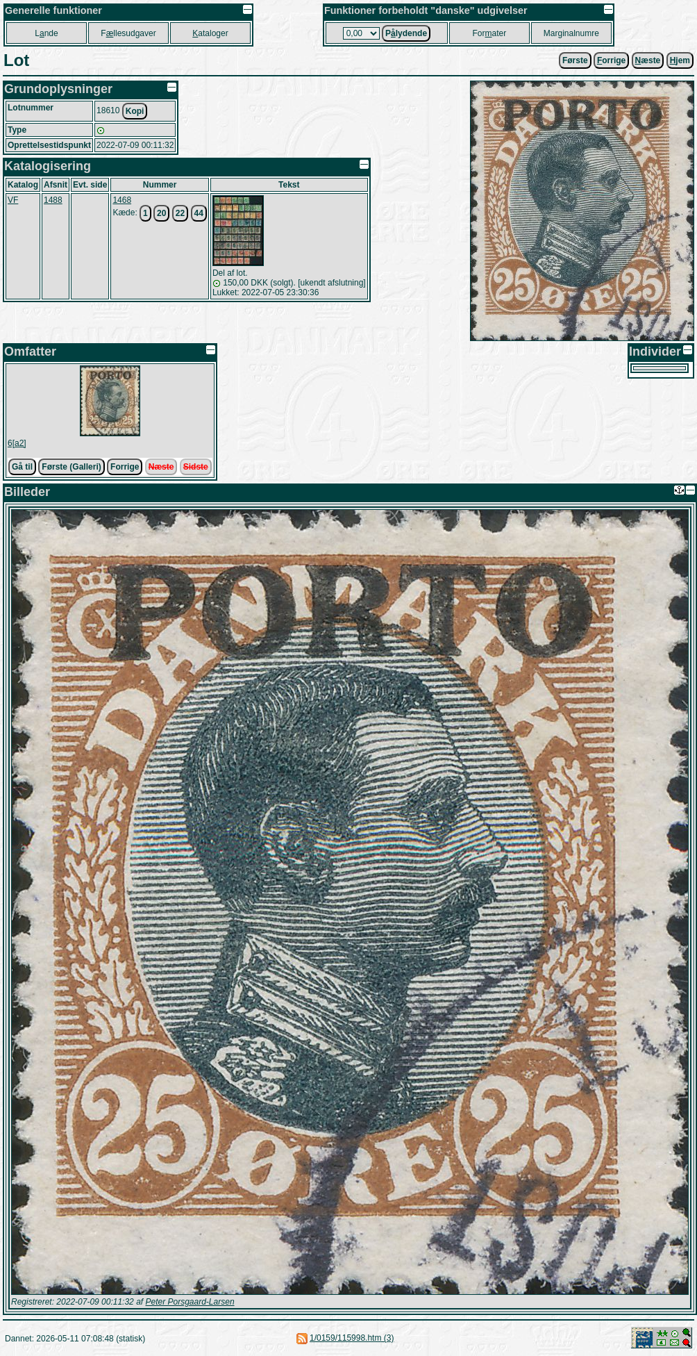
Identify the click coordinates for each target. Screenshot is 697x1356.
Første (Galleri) (71, 467)
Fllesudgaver (128, 33)
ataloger (210, 33)
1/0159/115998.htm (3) (352, 1338)
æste (648, 60)
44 (198, 213)
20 (161, 213)
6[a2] (17, 443)
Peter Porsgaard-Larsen (189, 1302)
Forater (490, 33)
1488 (53, 200)
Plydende (406, 33)
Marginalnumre (571, 33)
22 (180, 213)
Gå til (22, 467)
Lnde (46, 33)
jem (680, 60)
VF (13, 200)
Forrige (124, 467)
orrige (611, 60)
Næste (161, 467)
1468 (121, 200)
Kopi (135, 111)
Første (575, 60)
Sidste (195, 467)
